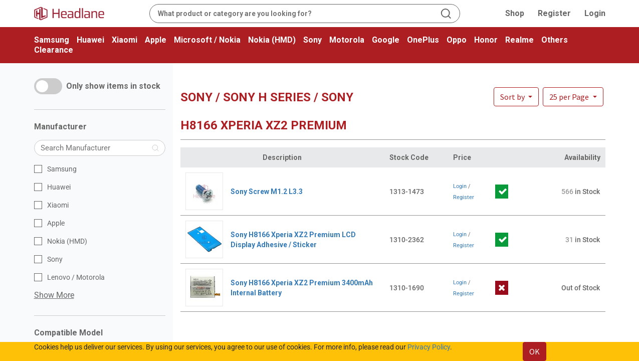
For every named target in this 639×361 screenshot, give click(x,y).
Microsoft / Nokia (207, 40)
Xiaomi (124, 40)
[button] (573, 96)
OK (534, 351)
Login (594, 13)
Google (385, 40)
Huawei (90, 40)
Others (554, 40)
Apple (155, 40)
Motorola (346, 40)
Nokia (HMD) (272, 40)
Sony (312, 40)
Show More (54, 295)
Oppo (457, 40)
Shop (514, 13)
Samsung (51, 40)
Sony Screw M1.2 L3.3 (267, 192)
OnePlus (423, 40)
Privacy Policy (428, 347)
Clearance (53, 50)
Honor (486, 40)
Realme (519, 40)
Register (554, 13)
